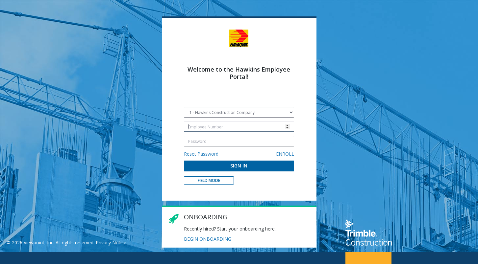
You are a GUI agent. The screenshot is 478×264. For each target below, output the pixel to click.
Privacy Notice (111, 242)
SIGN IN (238, 166)
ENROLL (285, 154)
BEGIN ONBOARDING (207, 239)
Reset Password (201, 154)
